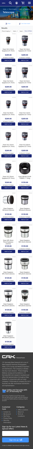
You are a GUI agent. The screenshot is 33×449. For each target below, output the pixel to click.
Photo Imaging (13, 9)
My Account (7, 414)
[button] (8, 23)
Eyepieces (27, 9)
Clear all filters (28, 31)
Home (4, 9)
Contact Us (6, 412)
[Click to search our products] (10, 2)
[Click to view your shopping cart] (23, 2)
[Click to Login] (16, 2)
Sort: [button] (24, 23)
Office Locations (23, 410)
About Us (21, 412)
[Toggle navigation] (29, 4)
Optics (20, 9)
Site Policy (6, 416)
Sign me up (15, 439)
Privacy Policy (7, 418)
